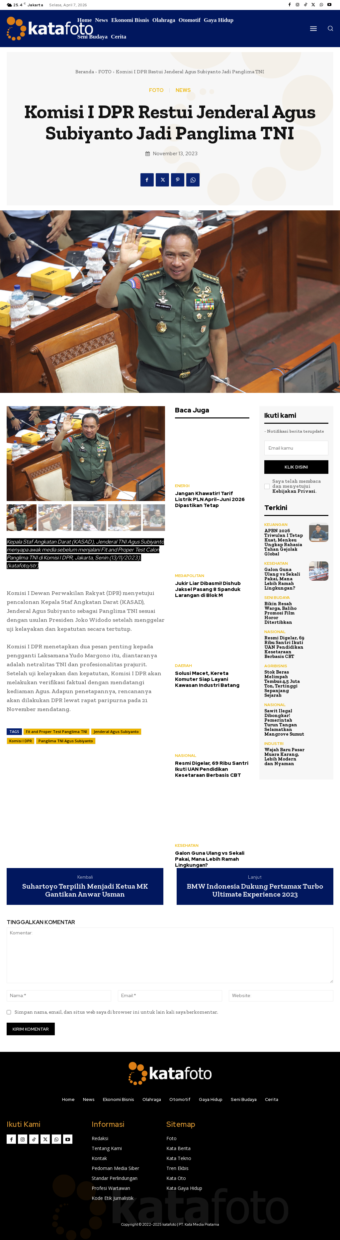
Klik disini (296, 467)
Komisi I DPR (20, 740)
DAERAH (183, 666)
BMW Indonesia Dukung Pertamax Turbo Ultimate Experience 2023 (255, 890)
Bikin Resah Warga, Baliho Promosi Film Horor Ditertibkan (280, 613)
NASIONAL (185, 756)
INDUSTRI (274, 744)
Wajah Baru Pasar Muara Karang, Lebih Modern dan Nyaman (284, 756)
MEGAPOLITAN (189, 576)
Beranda (84, 72)
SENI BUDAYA (277, 598)
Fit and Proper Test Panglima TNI (56, 731)
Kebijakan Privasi (293, 491)
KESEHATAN (187, 845)
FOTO (105, 72)
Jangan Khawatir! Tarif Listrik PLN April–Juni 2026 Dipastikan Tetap (210, 499)
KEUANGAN (276, 525)
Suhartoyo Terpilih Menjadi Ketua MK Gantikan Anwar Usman (85, 890)
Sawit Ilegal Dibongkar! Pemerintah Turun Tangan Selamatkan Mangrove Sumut (284, 722)
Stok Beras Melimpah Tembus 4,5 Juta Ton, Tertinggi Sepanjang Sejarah (282, 683)
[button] (330, 28)
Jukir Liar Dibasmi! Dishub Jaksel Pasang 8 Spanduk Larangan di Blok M (208, 589)
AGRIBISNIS (275, 666)
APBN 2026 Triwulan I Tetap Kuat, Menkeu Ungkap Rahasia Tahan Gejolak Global (283, 542)
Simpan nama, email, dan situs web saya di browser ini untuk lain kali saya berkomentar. (116, 1012)
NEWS (183, 90)
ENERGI (182, 486)
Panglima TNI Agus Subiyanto (66, 740)
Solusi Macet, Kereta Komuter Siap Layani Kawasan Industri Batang (207, 679)
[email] (296, 448)
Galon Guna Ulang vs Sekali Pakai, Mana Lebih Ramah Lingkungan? (209, 859)
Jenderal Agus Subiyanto (116, 731)
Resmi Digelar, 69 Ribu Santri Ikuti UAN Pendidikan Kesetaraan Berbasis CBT (211, 769)
